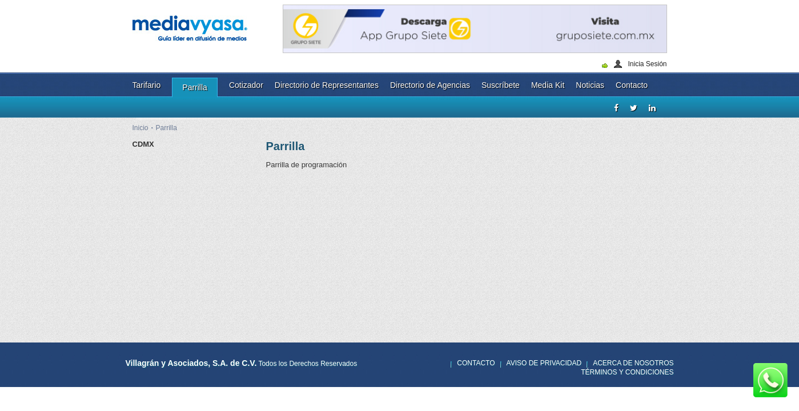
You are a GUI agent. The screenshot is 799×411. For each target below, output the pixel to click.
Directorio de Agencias (430, 85)
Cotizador (246, 85)
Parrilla (194, 87)
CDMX (143, 144)
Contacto (632, 85)
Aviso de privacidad (544, 363)
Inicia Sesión (647, 64)
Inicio (140, 128)
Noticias (590, 85)
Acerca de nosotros (633, 363)
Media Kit (547, 85)
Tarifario (147, 85)
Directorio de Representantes (327, 85)
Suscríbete (500, 85)
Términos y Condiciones (627, 372)
